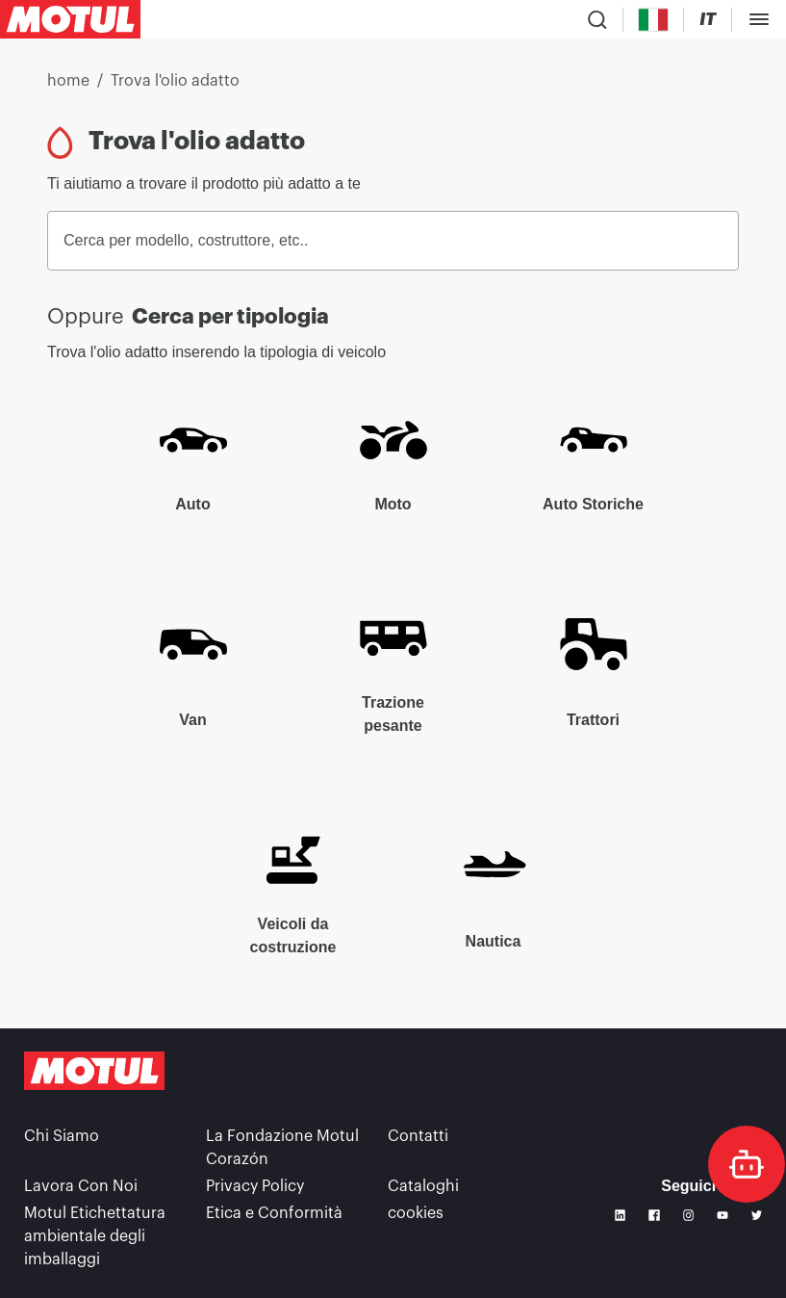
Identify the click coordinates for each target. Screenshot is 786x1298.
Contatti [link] (418, 1136)
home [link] (68, 81)
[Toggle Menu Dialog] (759, 19)
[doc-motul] (746, 1164)
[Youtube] (722, 1215)
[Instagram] (689, 1215)
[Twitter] (757, 1215)
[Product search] (597, 19)
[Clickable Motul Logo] (70, 19)
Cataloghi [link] (423, 1186)
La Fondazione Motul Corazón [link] (282, 1148)
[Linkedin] (620, 1215)
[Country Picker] (653, 20)
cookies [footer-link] (416, 1213)
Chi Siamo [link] (61, 1136)
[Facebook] (654, 1215)
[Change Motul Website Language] (707, 20)
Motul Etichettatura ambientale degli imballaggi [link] (94, 1236)
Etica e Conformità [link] (274, 1213)
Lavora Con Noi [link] (81, 1186)
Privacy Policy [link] (255, 1186)
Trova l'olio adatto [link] (175, 81)
